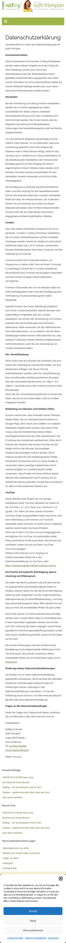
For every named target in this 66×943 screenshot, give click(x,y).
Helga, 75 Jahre (10, 858)
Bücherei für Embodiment (16, 782)
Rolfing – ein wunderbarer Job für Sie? (22, 787)
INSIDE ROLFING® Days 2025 (17, 777)
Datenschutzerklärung (35, 938)
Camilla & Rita (9, 868)
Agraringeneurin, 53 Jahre (15, 848)
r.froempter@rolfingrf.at (17, 750)
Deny (33, 920)
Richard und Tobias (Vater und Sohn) (21, 853)
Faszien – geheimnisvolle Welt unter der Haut (26, 792)
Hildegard (7, 863)
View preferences (33, 930)
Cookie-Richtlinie (15, 938)
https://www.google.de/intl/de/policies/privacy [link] (30, 565)
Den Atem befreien (12, 797)
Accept (33, 911)
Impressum (53, 938)
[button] (60, 878)
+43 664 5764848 (18, 746)
